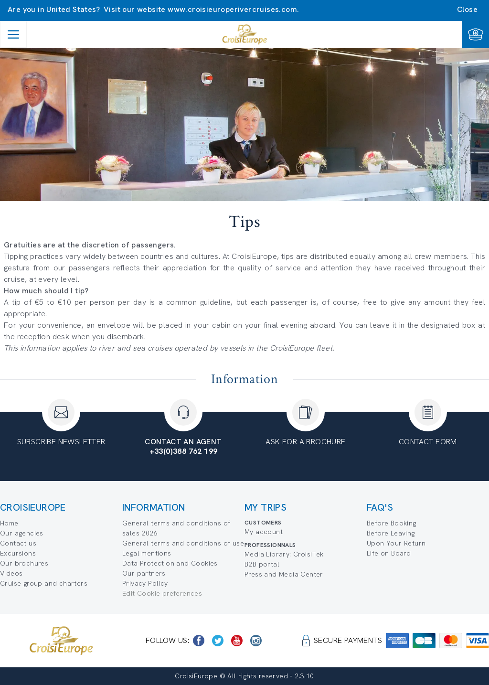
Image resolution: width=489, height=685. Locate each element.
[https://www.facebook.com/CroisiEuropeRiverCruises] (198, 640)
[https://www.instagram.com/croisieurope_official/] (256, 640)
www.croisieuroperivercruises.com (232, 9)
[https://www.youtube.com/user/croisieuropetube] (237, 640)
